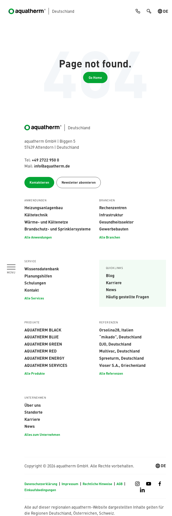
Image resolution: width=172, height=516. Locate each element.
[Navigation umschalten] (11, 269)
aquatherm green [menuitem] (43, 344)
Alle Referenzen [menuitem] (111, 373)
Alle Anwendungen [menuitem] (38, 237)
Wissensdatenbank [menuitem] (41, 268)
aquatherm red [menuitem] (40, 351)
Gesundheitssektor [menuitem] (116, 222)
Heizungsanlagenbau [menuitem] (43, 207)
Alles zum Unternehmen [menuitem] (42, 434)
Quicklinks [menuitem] (114, 268)
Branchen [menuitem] (107, 200)
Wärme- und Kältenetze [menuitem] (46, 222)
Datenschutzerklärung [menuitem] (40, 484)
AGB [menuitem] (119, 484)
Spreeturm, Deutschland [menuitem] (121, 358)
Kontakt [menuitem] (31, 290)
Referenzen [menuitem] (108, 322)
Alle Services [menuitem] (34, 298)
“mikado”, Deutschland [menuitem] (120, 337)
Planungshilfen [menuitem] (38, 276)
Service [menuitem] (30, 261)
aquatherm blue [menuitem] (41, 337)
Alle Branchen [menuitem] (109, 237)
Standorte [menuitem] (33, 412)
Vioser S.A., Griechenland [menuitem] (122, 365)
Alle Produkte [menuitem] (34, 373)
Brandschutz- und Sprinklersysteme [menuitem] (57, 229)
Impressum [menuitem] (70, 484)
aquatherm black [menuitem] (42, 330)
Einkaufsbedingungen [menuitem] (40, 490)
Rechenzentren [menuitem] (113, 207)
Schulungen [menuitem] (35, 283)
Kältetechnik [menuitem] (36, 214)
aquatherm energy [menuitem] (44, 358)
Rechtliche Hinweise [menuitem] (97, 484)
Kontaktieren (39, 182)
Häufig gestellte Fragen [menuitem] (127, 296)
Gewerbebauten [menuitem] (113, 229)
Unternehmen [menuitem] (35, 397)
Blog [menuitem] (110, 275)
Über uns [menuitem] (32, 405)
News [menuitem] (111, 289)
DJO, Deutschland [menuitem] (115, 344)
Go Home (95, 77)
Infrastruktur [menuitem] (111, 214)
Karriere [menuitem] (114, 282)
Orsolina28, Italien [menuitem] (116, 330)
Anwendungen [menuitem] (35, 200)
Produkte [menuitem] (32, 322)
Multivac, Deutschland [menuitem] (119, 351)
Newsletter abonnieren (79, 182)
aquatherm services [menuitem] (45, 365)
